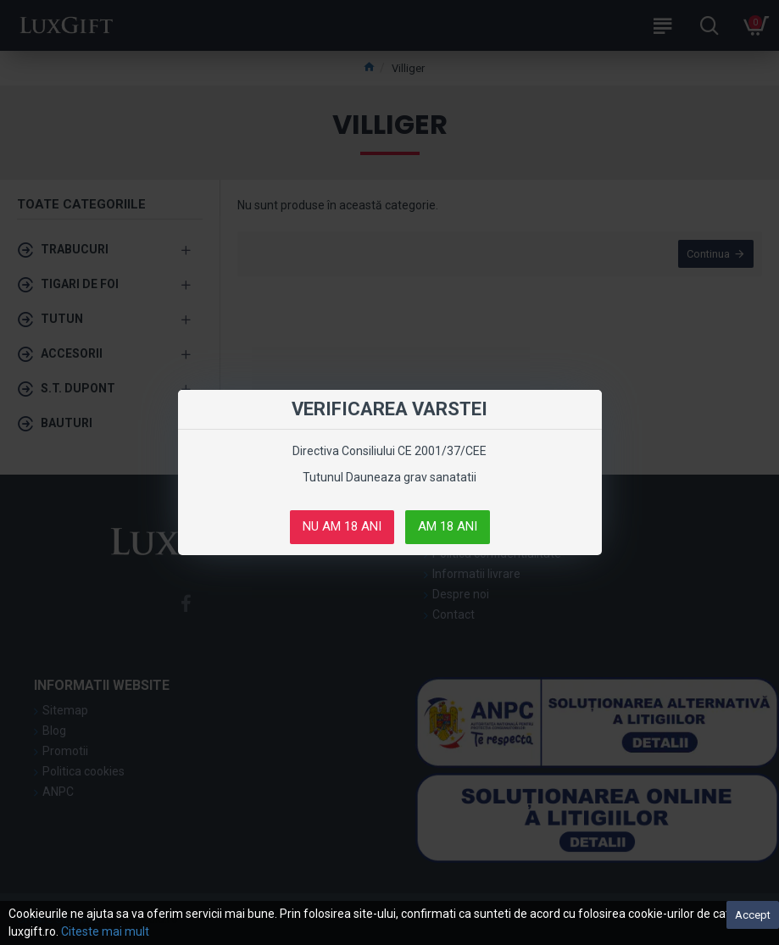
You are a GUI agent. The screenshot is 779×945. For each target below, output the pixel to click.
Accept (753, 915)
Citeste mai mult (105, 931)
